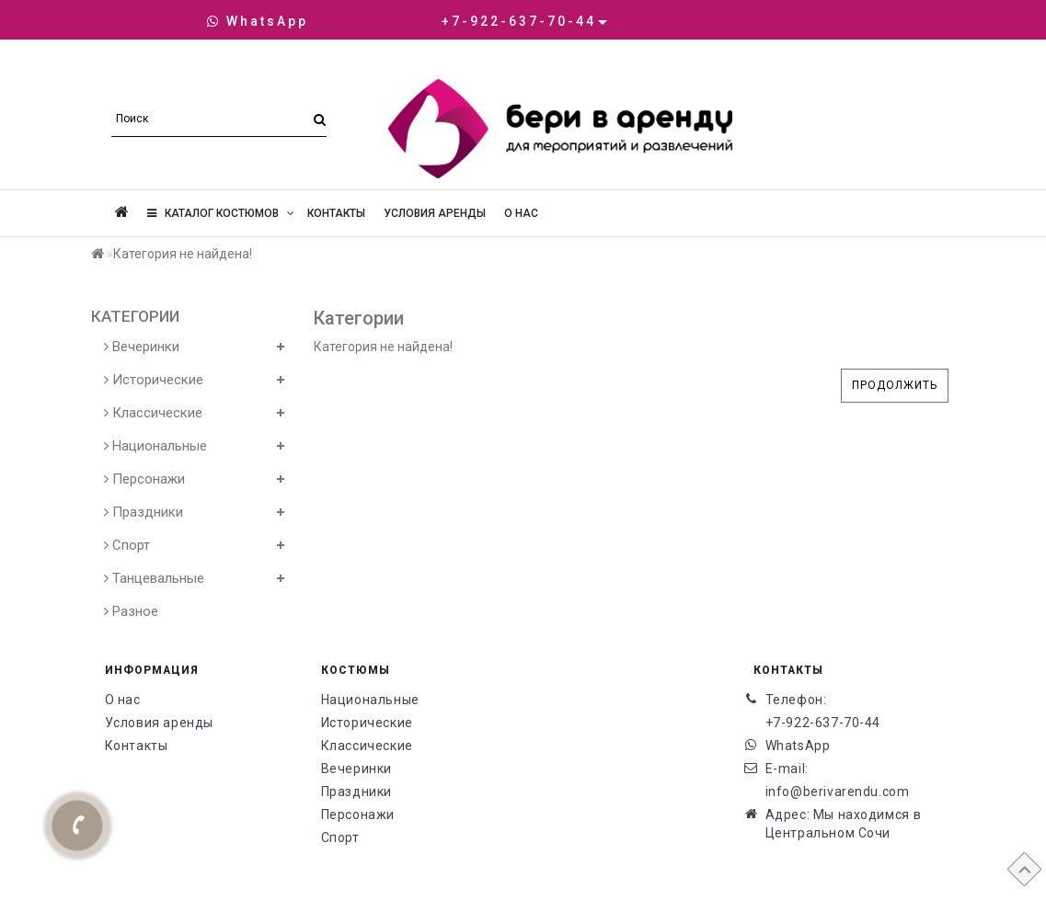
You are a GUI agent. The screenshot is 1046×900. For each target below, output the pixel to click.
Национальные (155, 446)
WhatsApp (257, 21)
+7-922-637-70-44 (823, 722)
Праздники (143, 512)
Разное (131, 611)
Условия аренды (435, 213)
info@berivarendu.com (837, 791)
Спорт (127, 545)
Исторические (153, 379)
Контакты (336, 213)
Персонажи (144, 479)
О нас (521, 213)
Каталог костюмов (220, 213)
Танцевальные (154, 578)
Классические (153, 412)
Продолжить (894, 385)
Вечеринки (141, 346)
